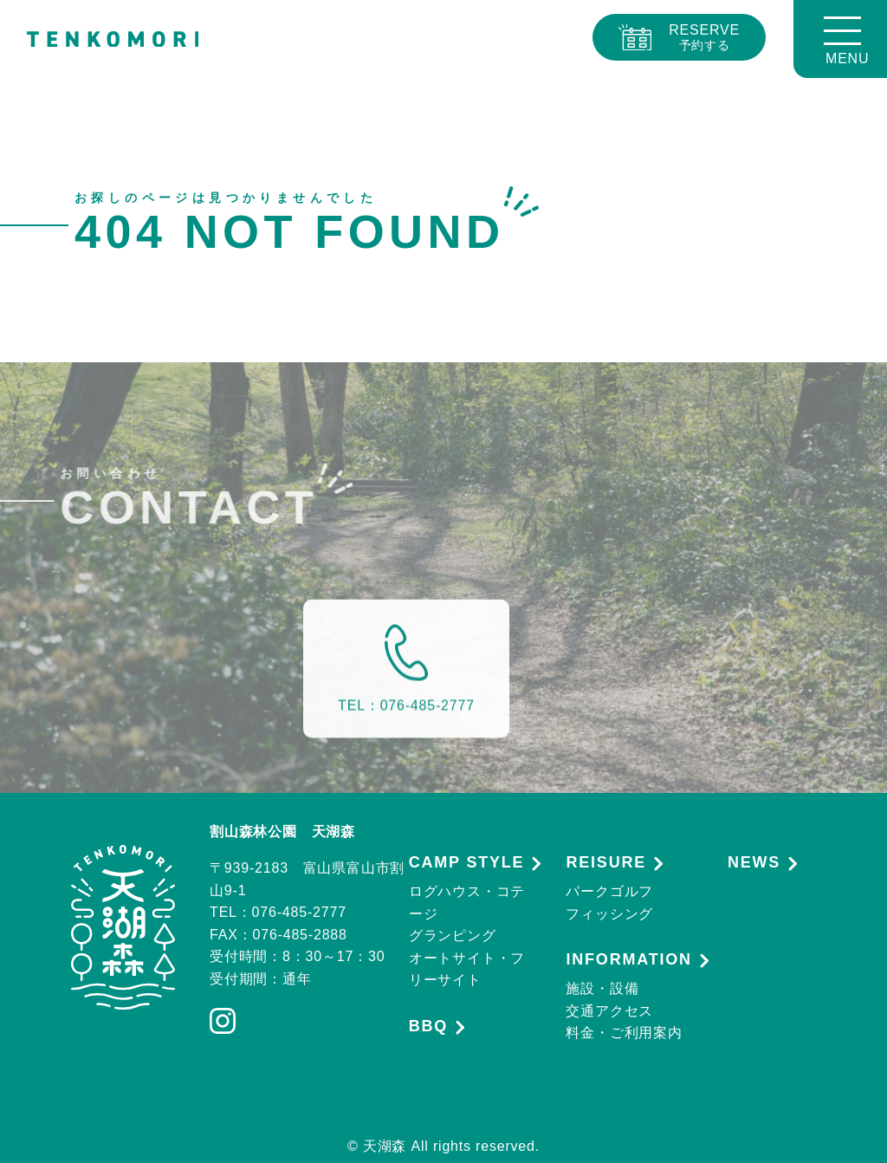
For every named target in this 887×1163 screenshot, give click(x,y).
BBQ (428, 1026)
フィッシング (609, 913)
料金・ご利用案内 (624, 1032)
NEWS (754, 863)
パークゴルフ (609, 891)
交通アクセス (609, 1011)
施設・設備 (602, 988)
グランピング (452, 935)
